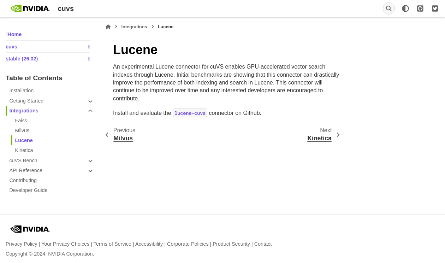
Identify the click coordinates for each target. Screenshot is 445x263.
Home (14, 34)
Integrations (23, 110)
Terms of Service (112, 244)
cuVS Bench (23, 160)
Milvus (22, 130)
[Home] (108, 27)
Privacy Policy (21, 244)
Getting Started (26, 101)
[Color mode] (405, 8)
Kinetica (24, 150)
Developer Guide (28, 190)
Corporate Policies (188, 244)
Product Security (231, 244)
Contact (263, 244)
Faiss (21, 120)
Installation (21, 90)
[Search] (389, 8)
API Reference (25, 170)
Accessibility (149, 244)
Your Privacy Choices (65, 244)
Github (251, 113)
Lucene (23, 140)
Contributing (23, 180)
